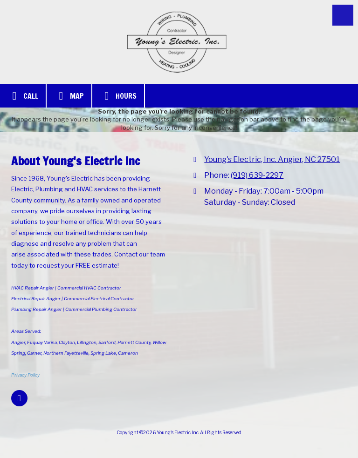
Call (22, 95)
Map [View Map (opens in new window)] (69, 95)
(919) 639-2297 (257, 175)
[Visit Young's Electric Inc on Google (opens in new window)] (19, 398)
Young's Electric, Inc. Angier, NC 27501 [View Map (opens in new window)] (272, 159)
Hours (118, 95)
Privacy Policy (25, 374)
